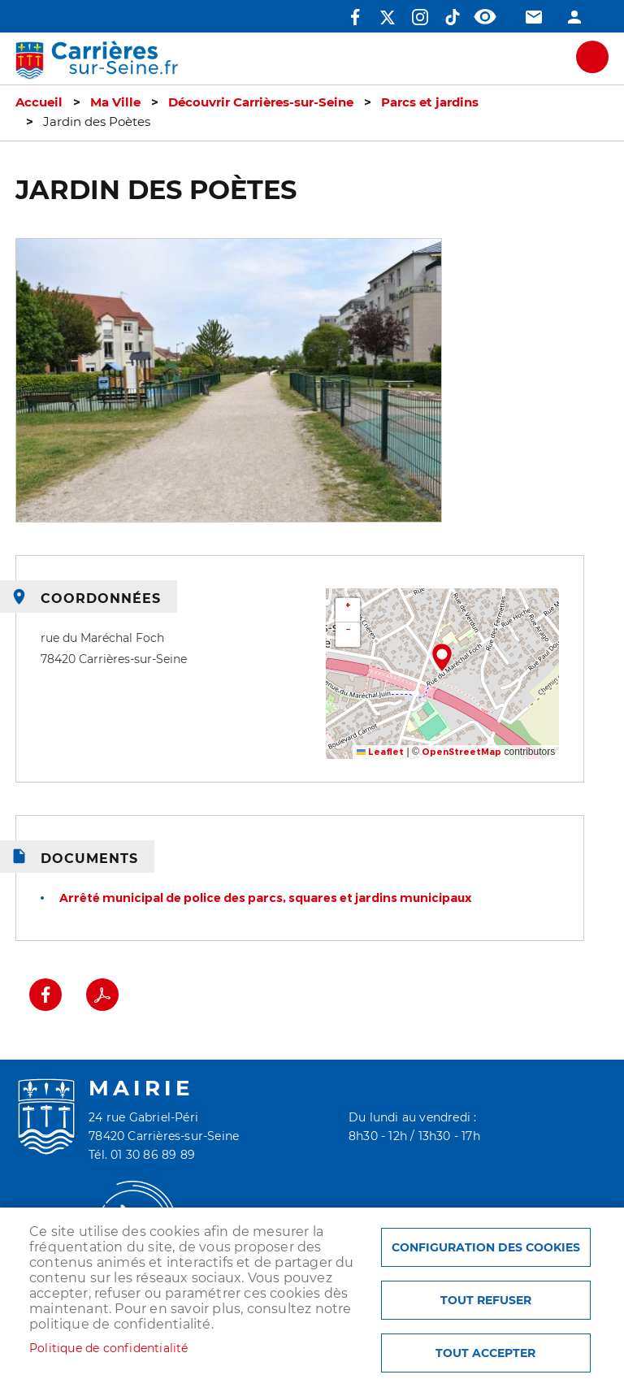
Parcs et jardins (430, 102)
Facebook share (45, 994)
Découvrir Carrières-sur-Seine (260, 102)
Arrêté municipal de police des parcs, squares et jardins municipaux (265, 898)
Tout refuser (485, 1300)
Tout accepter (485, 1352)
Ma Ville (115, 102)
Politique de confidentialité (108, 1348)
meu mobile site (592, 57)
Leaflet (380, 752)
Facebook (355, 17)
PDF (102, 994)
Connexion (574, 17)
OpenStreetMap (461, 752)
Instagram (420, 17)
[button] (442, 657)
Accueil (39, 102)
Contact (534, 17)
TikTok (452, 17)
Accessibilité (485, 17)
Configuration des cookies (486, 1247)
